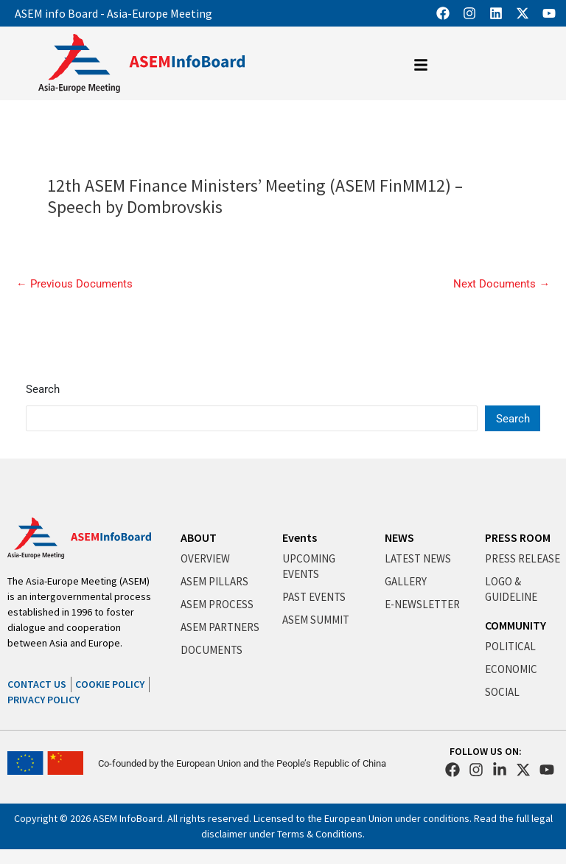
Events (299, 537)
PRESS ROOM (518, 537)
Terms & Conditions (320, 833)
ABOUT (199, 537)
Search (43, 389)
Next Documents (501, 284)
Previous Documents (74, 284)
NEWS (399, 537)
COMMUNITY (515, 625)
